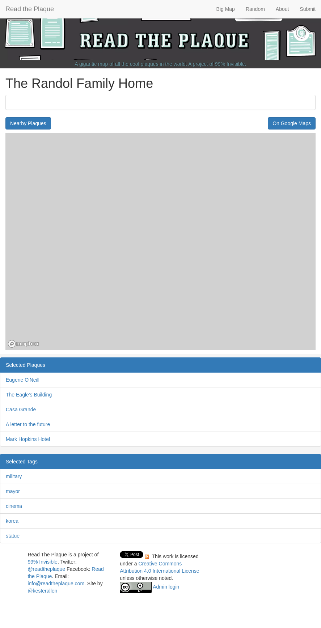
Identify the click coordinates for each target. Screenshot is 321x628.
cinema (14, 506)
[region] (160, 241)
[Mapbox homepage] (23, 344)
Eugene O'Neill (22, 380)
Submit (308, 9)
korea (12, 521)
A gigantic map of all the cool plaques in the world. (131, 64)
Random (255, 9)
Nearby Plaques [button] (28, 123)
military (14, 476)
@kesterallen (42, 591)
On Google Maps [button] (292, 123)
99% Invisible (230, 64)
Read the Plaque (29, 9)
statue (13, 536)
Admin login (166, 587)
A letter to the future (28, 424)
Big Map (225, 9)
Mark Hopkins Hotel (28, 439)
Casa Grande (21, 409)
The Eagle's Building (29, 395)
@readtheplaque (46, 569)
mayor (13, 491)
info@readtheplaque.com (56, 583)
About (282, 9)
